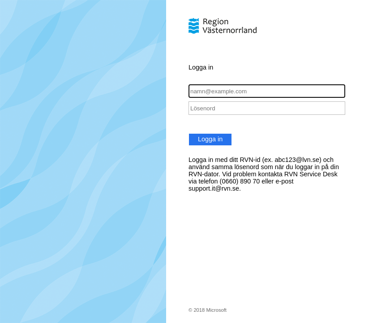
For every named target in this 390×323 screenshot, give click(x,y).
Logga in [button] (210, 139)
